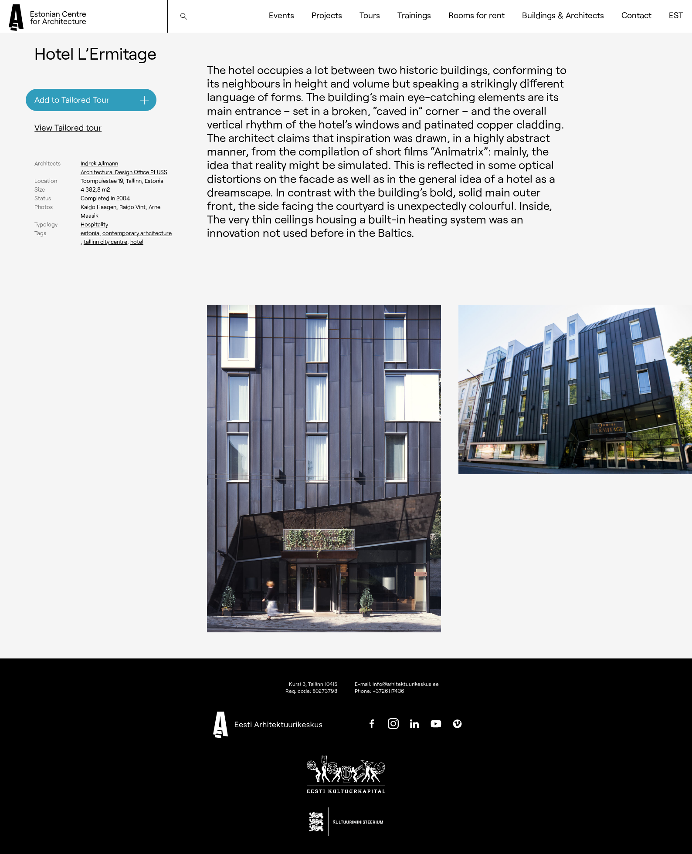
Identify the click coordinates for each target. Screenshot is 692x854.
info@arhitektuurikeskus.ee (406, 684)
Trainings (414, 15)
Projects (327, 15)
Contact (636, 15)
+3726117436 (388, 691)
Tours (370, 15)
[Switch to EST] (676, 15)
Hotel (136, 241)
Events (281, 15)
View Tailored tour (68, 127)
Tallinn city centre (105, 241)
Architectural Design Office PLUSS (124, 172)
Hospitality (94, 224)
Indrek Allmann (99, 163)
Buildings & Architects (563, 15)
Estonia (90, 233)
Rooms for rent (476, 15)
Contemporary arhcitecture (137, 233)
